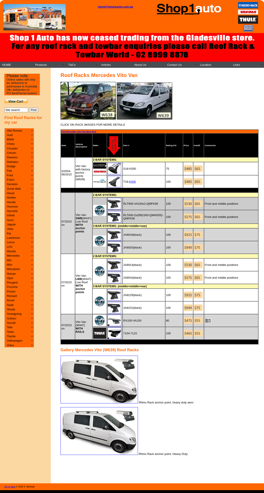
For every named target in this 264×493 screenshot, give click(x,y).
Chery (11, 143)
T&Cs (71, 64)
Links (236, 64)
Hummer (12, 206)
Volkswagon (14, 340)
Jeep (10, 228)
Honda (11, 202)
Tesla (10, 331)
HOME (6, 64)
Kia (9, 233)
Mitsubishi (13, 269)
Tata (9, 327)
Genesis (12, 184)
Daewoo (12, 157)
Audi (10, 135)
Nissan (11, 273)
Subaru (11, 318)
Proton (11, 291)
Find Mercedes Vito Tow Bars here (78, 131)
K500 (132, 181)
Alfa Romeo (14, 130)
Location (205, 64)
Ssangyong (14, 313)
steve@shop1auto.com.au (115, 6)
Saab (10, 305)
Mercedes (13, 255)
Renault (12, 296)
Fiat (9, 170)
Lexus (11, 242)
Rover (11, 300)
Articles (106, 64)
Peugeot (12, 282)
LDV (10, 246)
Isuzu (10, 220)
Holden (11, 197)
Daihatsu (12, 162)
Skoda (11, 309)
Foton (10, 179)
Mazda (11, 251)
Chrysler (12, 148)
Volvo (10, 345)
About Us (140, 64)
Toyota (11, 336)
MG (9, 260)
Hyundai (12, 211)
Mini (9, 264)
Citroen (11, 153)
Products (41, 64)
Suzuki (11, 322)
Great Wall (13, 188)
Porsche (12, 287)
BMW (10, 139)
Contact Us (174, 64)
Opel (10, 278)
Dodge (11, 166)
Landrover (13, 237)
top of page (9, 487)
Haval (10, 193)
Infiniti (11, 215)
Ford (10, 175)
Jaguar (11, 224)
